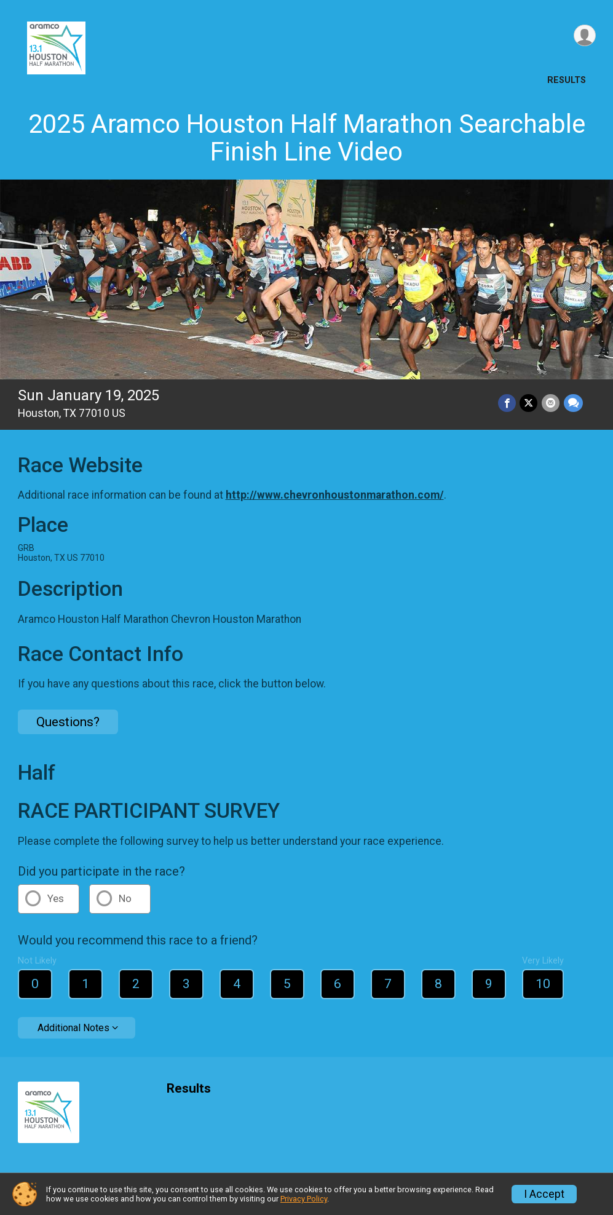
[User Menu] (584, 36)
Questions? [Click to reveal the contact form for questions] (68, 721)
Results (566, 80)
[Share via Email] (551, 403)
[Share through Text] (573, 403)
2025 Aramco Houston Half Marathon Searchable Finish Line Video (306, 138)
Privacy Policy (303, 1198)
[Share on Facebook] (508, 403)
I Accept (544, 1194)
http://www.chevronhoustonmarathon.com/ (335, 495)
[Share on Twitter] (530, 403)
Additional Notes (73, 1028)
